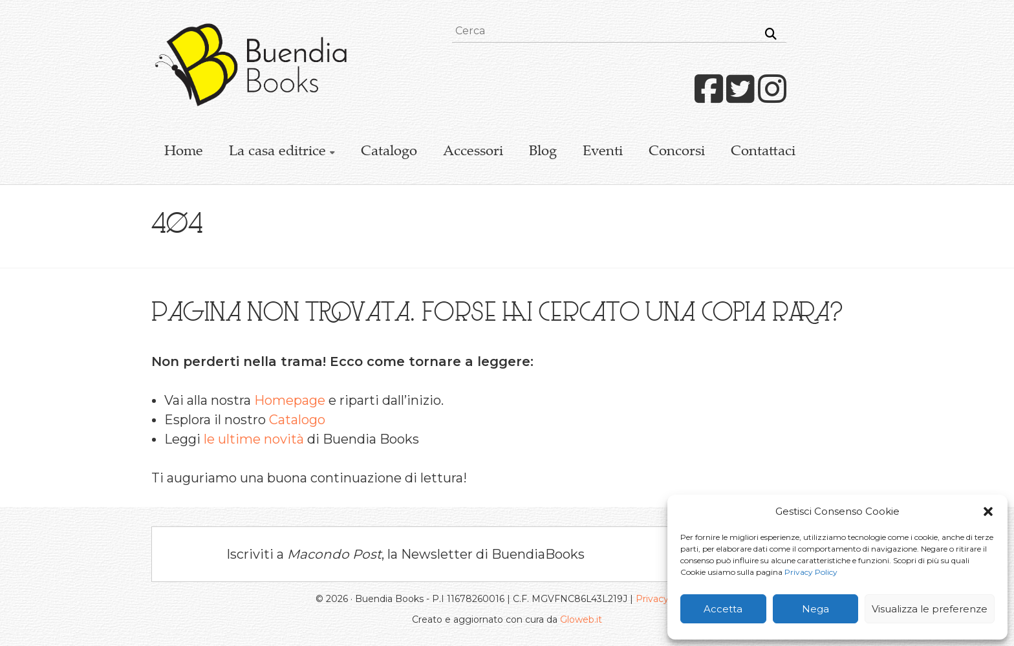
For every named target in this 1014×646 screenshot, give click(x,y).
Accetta (723, 609)
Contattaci (763, 152)
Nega (815, 609)
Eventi (603, 152)
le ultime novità (254, 439)
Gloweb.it (581, 619)
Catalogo (389, 152)
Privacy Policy (810, 572)
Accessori (473, 152)
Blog (543, 152)
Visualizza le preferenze (929, 609)
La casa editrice (277, 152)
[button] (988, 511)
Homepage (289, 400)
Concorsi (677, 152)
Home (183, 152)
